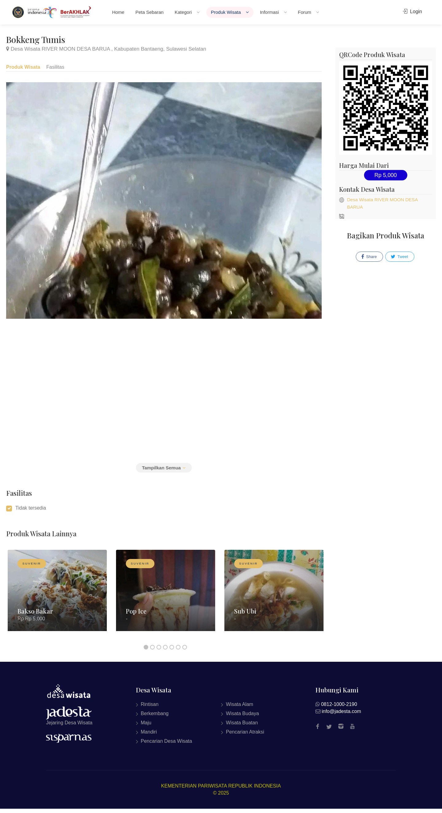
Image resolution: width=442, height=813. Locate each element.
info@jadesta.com (341, 715)
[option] (57, 599)
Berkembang (155, 717)
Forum (306, 12)
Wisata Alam (239, 708)
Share (369, 256)
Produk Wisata (227, 12)
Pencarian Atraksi (245, 735)
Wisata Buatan (242, 726)
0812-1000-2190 (339, 708)
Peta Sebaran (149, 12)
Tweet (399, 256)
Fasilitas (55, 67)
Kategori (185, 12)
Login (412, 11)
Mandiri (149, 735)
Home (118, 12)
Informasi (271, 12)
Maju (146, 726)
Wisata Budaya (242, 717)
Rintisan (150, 708)
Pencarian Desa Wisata (166, 745)
